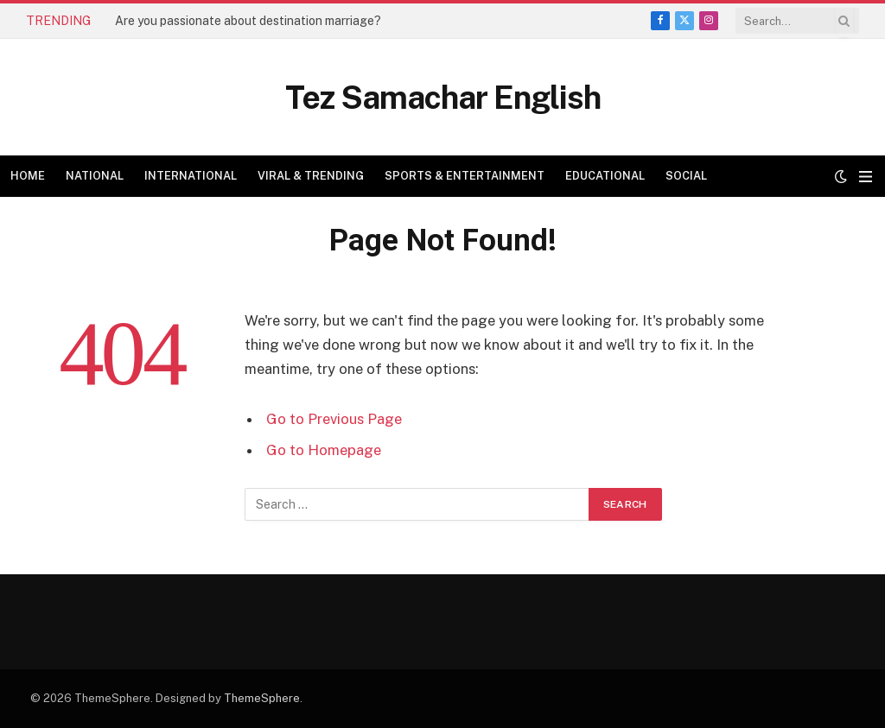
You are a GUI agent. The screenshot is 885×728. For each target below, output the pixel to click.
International (190, 175)
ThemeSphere (262, 698)
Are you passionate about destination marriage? (248, 21)
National (95, 175)
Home (27, 175)
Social (686, 175)
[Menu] (865, 176)
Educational (605, 175)
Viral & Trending (311, 175)
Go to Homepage (323, 450)
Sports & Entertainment (464, 175)
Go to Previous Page (334, 418)
